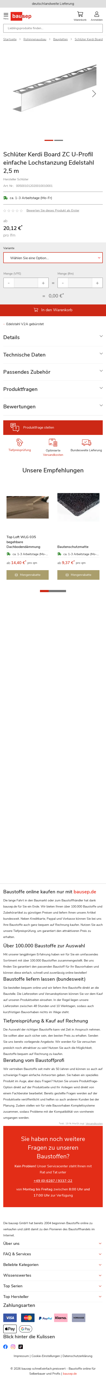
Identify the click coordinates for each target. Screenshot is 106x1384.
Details (11, 337)
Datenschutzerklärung (77, 1356)
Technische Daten (24, 354)
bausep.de (70, 1374)
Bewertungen (19, 406)
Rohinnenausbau (34, 39)
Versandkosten (53, 455)
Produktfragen (20, 389)
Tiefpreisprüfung (19, 450)
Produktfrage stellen (38, 427)
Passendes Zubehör (26, 371)
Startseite (10, 39)
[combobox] (53, 28)
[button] (94, 94)
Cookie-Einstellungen (45, 1356)
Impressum (21, 1356)
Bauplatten (60, 39)
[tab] (53, 337)
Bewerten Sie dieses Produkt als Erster (52, 210)
